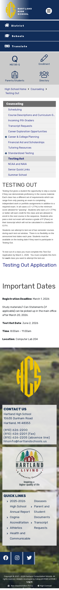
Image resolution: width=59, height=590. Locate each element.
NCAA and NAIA (17, 164)
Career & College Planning (23, 136)
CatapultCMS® (41, 579)
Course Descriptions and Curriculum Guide (32, 115)
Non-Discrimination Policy (20, 586)
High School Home (15, 89)
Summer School (17, 174)
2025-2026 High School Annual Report (20, 506)
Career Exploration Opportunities (27, 131)
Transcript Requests (20, 125)
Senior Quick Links (19, 169)
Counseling (37, 89)
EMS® (52, 579)
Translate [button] (19, 46)
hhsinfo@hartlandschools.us (25, 441)
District (17, 25)
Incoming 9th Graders (21, 120)
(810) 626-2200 (16, 430)
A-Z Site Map (29, 589)
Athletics (16, 528)
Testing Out (12, 93)
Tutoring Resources (19, 147)
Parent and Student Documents (42, 512)
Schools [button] (18, 36)
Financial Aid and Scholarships (26, 142)
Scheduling (15, 109)
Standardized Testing (21, 153)
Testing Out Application (29, 265)
